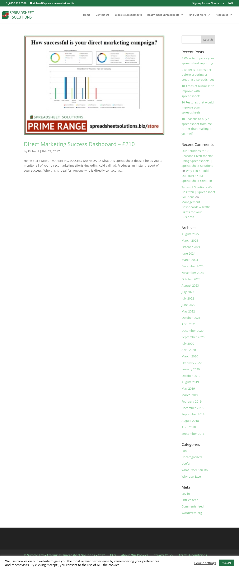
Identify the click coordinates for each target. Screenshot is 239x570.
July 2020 (188, 344)
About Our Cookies (134, 555)
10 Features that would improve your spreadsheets (198, 107)
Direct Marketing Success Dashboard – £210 (79, 144)
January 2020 (191, 369)
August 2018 (190, 421)
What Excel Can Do (195, 470)
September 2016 (193, 434)
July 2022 (188, 298)
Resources (222, 15)
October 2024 (191, 247)
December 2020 (192, 331)
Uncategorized (192, 457)
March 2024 (190, 260)
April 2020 (189, 350)
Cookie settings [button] (205, 563)
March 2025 (190, 240)
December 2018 (192, 408)
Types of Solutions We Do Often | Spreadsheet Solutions (198, 192)
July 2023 (188, 292)
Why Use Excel (192, 476)
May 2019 (188, 388)
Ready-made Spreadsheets (163, 15)
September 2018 (193, 414)
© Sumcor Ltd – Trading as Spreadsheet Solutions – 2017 (64, 555)
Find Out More (197, 15)
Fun (184, 451)
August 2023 (190, 285)
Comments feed (193, 506)
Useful (186, 463)
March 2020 (190, 356)
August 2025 (190, 234)
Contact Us (102, 15)
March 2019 (190, 395)
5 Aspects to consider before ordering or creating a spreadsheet (198, 75)
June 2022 (188, 305)
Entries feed (190, 500)
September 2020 (193, 337)
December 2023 (192, 266)
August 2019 (190, 382)
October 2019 (191, 376)
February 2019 (192, 401)
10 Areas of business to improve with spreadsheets (198, 91)
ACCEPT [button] (226, 563)
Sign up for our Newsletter (208, 3)
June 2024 (188, 253)
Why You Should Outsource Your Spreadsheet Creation (197, 176)
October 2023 (191, 279)
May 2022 (188, 311)
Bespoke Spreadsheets (128, 15)
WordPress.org (192, 513)
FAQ (230, 3)
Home (86, 15)
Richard (33, 151)
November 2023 (193, 273)
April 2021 (189, 324)
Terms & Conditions (193, 555)
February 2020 (192, 363)
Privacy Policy (163, 555)
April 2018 (189, 427)
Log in (186, 494)
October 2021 (191, 318)
